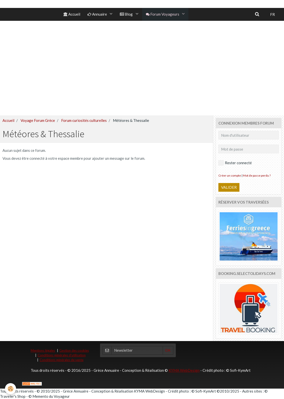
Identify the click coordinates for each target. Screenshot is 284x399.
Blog (126, 14)
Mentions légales (43, 350)
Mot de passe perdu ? (257, 175)
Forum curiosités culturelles (84, 120)
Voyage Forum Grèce (38, 120)
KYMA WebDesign (184, 370)
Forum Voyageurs (163, 14)
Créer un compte (229, 175)
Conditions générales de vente (61, 360)
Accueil (71, 14)
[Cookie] (10, 388)
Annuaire (98, 14)
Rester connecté (235, 162)
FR (272, 14)
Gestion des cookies (74, 350)
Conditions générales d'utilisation (62, 355)
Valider (229, 187)
